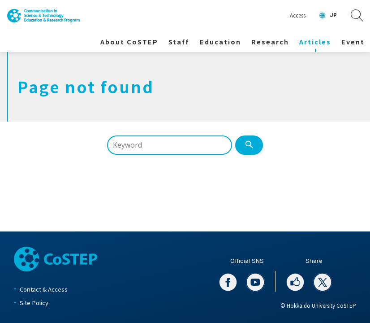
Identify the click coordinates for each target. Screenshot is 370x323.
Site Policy (34, 302)
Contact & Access (44, 289)
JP (333, 15)
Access (297, 15)
